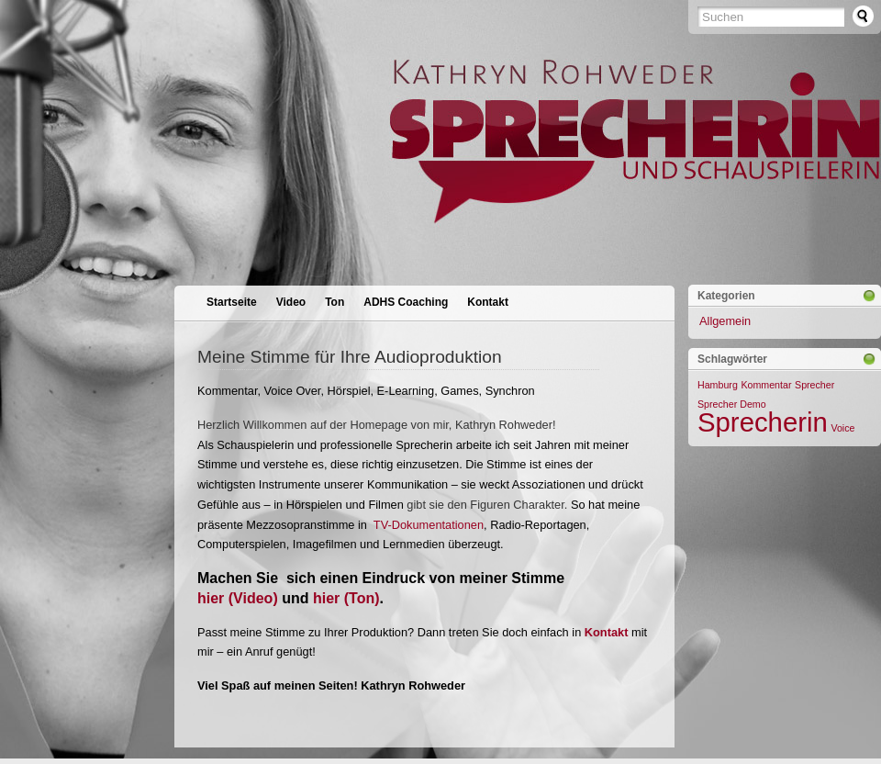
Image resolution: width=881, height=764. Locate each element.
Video (291, 302)
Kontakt (487, 302)
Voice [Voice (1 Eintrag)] (842, 427)
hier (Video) (237, 598)
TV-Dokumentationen (429, 525)
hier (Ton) (346, 598)
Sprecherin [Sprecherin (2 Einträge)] (762, 422)
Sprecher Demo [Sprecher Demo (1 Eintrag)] (731, 404)
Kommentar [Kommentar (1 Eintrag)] (766, 384)
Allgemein (725, 321)
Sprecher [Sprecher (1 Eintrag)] (814, 384)
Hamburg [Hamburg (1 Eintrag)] (717, 384)
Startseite (231, 302)
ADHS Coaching (405, 302)
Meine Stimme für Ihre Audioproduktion (349, 356)
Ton (334, 302)
